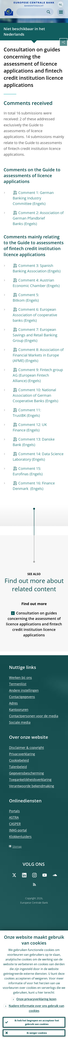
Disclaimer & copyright (26, 747)
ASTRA (14, 817)
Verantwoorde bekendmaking (31, 786)
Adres (13, 703)
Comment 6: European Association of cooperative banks (35, 315)
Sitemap (17, 846)
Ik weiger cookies (37, 1033)
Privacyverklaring (22, 754)
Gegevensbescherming (26, 773)
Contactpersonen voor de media (33, 716)
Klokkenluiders (20, 836)
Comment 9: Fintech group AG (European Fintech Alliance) (38, 375)
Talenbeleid (18, 767)
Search (48, 12)
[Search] (32, 12)
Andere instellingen (24, 690)
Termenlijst (17, 684)
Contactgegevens (22, 696)
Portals (14, 811)
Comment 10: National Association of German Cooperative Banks (34, 395)
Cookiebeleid (19, 760)
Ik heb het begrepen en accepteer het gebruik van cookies (37, 1022)
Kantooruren (18, 709)
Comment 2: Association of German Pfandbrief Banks (38, 218)
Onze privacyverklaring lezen (36, 999)
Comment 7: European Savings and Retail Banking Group (35, 335)
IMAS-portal (18, 830)
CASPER (15, 824)
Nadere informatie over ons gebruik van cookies (36, 1008)
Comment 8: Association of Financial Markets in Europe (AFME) (38, 355)
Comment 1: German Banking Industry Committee (33, 198)
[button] (60, 4)
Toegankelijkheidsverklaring (30, 779)
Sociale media (19, 722)
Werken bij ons (20, 677)
